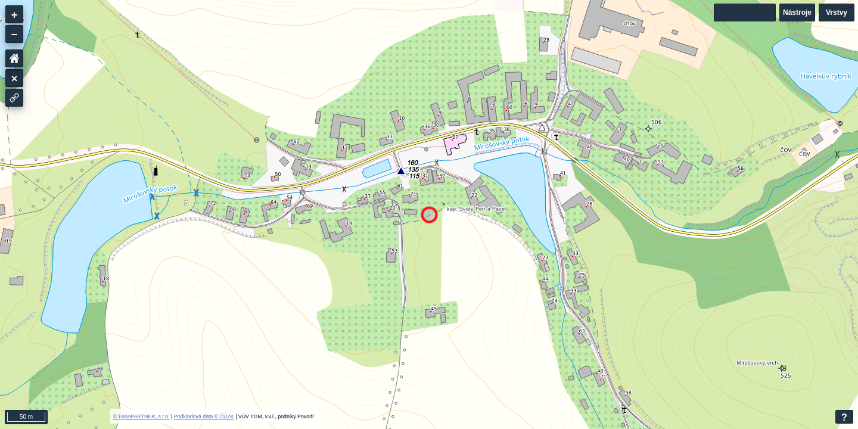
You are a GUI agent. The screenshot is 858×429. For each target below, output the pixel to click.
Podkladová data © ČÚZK (204, 416)
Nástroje (797, 12)
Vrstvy (836, 12)
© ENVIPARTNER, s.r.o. (141, 416)
